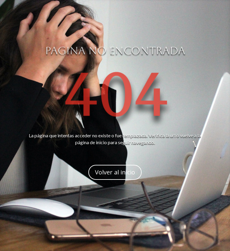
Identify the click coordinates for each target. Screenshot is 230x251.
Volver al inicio (115, 172)
